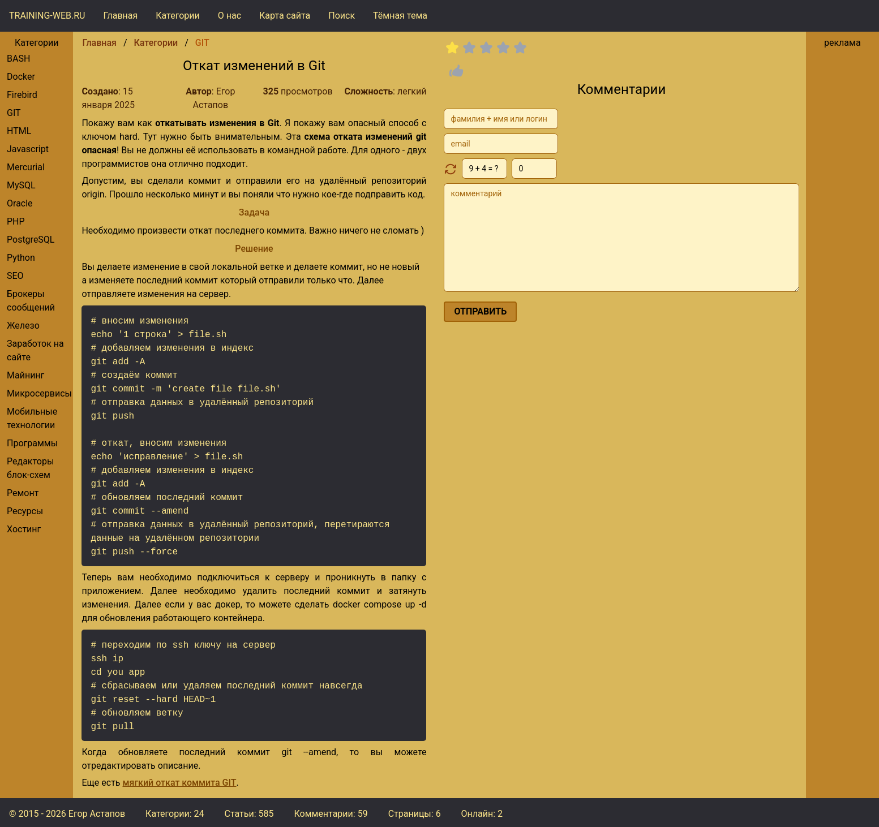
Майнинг (25, 375)
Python (21, 257)
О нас (229, 15)
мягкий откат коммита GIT (180, 782)
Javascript (28, 149)
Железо (23, 325)
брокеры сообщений (31, 300)
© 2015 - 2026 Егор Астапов (67, 813)
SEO (15, 275)
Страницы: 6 (414, 813)
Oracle (20, 203)
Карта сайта (284, 15)
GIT (14, 112)
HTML (19, 131)
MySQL (21, 185)
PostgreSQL (30, 239)
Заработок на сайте (35, 350)
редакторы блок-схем (30, 468)
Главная (120, 15)
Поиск (341, 15)
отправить (480, 311)
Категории (178, 15)
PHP (16, 221)
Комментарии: (330, 813)
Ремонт (22, 493)
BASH (18, 58)
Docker (21, 76)
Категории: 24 (174, 813)
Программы (32, 443)
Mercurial (26, 167)
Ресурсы (25, 511)
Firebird (22, 94)
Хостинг (24, 529)
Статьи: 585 (248, 813)
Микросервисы (39, 393)
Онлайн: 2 (482, 813)
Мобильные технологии (32, 418)
